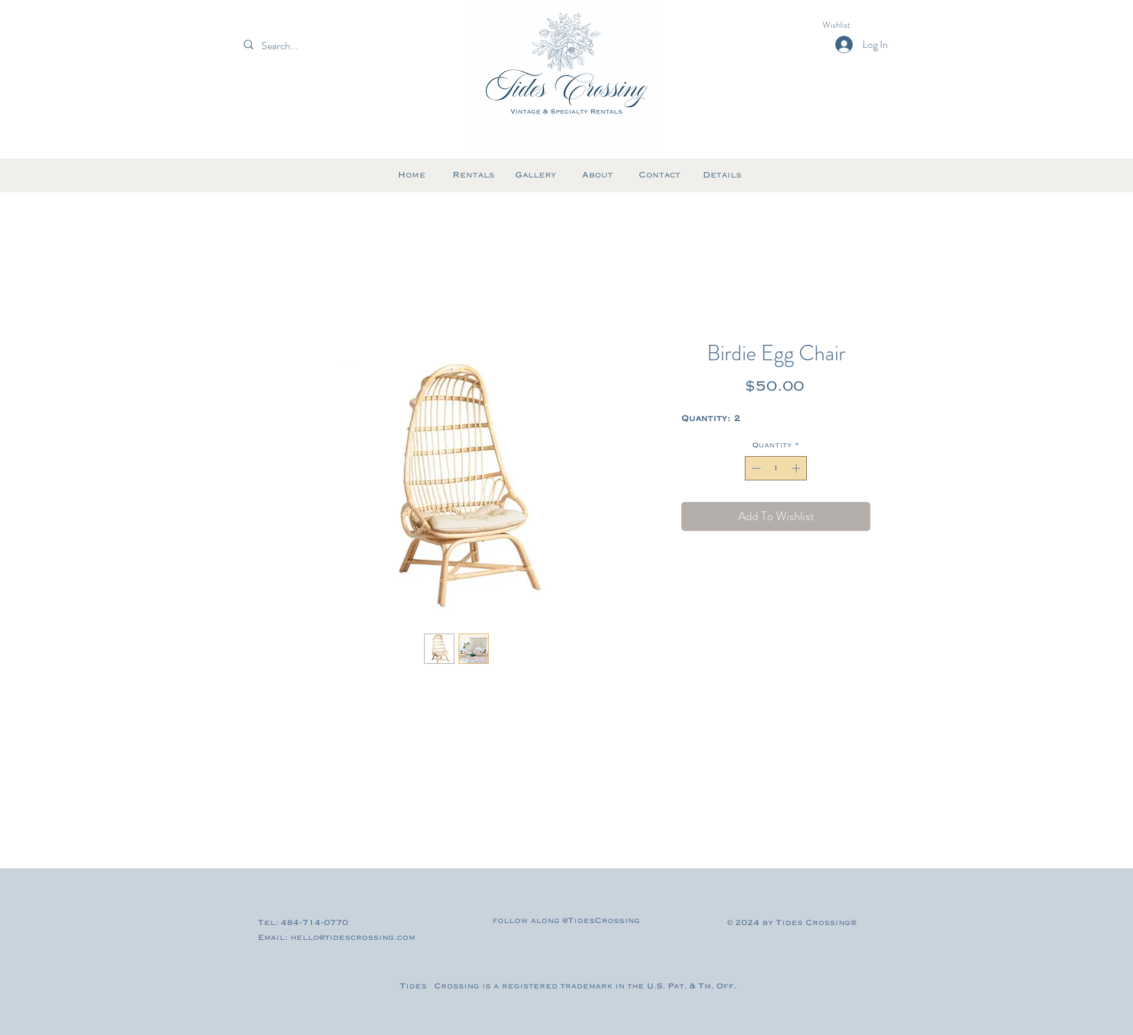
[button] (848, 25)
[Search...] (302, 46)
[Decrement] (755, 468)
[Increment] (797, 468)
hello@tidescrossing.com (352, 937)
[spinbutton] (776, 468)
